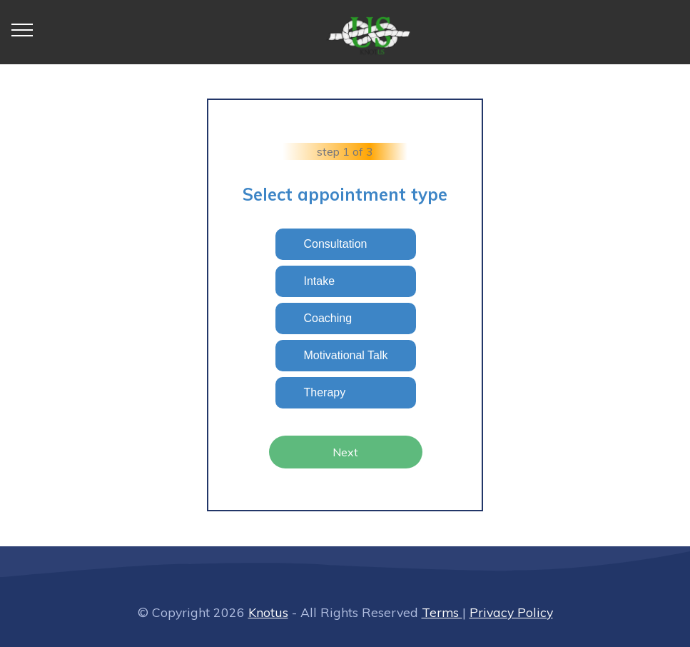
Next (345, 452)
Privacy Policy (511, 612)
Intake (319, 281)
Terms (442, 612)
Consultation (335, 244)
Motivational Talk (346, 355)
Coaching (328, 318)
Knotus (268, 612)
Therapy (325, 392)
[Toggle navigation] (22, 29)
